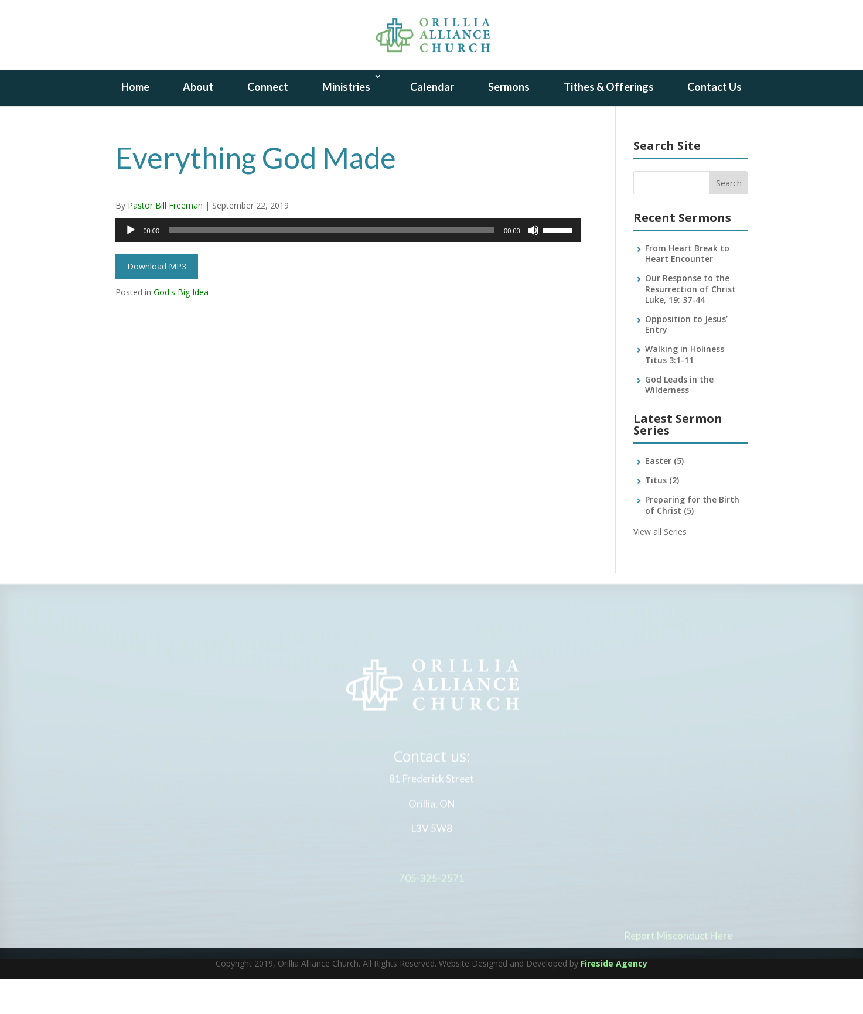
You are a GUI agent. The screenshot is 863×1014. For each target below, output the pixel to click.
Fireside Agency (614, 998)
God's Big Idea (181, 327)
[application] (348, 265)
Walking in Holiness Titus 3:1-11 (684, 389)
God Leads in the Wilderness (679, 420)
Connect (267, 121)
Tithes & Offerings (609, 121)
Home (135, 121)
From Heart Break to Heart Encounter (687, 288)
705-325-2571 (432, 916)
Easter (664, 495)
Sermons (509, 121)
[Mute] (533, 265)
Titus (662, 515)
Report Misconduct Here (678, 973)
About (198, 121)
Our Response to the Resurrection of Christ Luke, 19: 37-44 (690, 324)
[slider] (331, 265)
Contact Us (714, 121)
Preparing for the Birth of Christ (692, 540)
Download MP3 (156, 301)
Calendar (432, 121)
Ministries (346, 121)
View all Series (660, 566)
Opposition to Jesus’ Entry (686, 359)
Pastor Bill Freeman (165, 240)
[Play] (131, 265)
